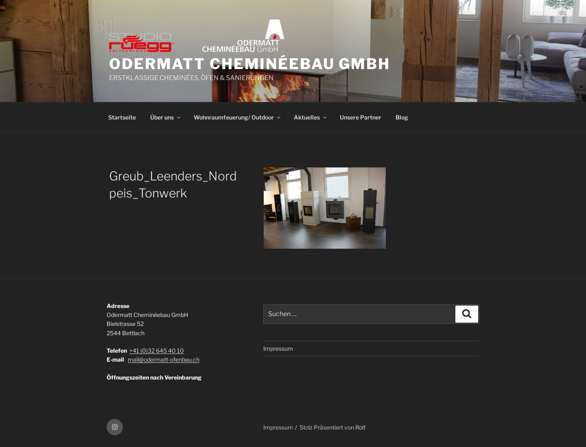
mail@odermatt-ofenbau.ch (163, 359)
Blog (402, 117)
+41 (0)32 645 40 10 (156, 350)
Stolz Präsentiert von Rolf (332, 427)
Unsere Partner (360, 117)
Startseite (122, 117)
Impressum (278, 348)
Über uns (165, 117)
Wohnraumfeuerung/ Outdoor (238, 117)
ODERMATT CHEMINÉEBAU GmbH (249, 64)
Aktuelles (311, 117)
